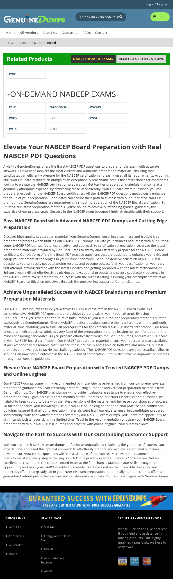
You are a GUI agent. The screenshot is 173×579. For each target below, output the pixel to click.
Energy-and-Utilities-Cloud (56, 538)
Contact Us (16, 536)
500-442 (49, 527)
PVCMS (95, 107)
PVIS (53, 118)
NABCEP (24, 43)
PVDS (13, 118)
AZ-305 (48, 571)
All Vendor (16, 545)
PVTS (13, 129)
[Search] (120, 16)
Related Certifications (141, 59)
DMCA (13, 554)
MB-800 (49, 549)
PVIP (12, 74)
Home (10, 43)
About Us (15, 527)
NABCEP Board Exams (93, 59)
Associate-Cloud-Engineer (53, 560)
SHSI (53, 129)
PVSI (93, 118)
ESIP (12, 107)
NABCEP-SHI (59, 107)
